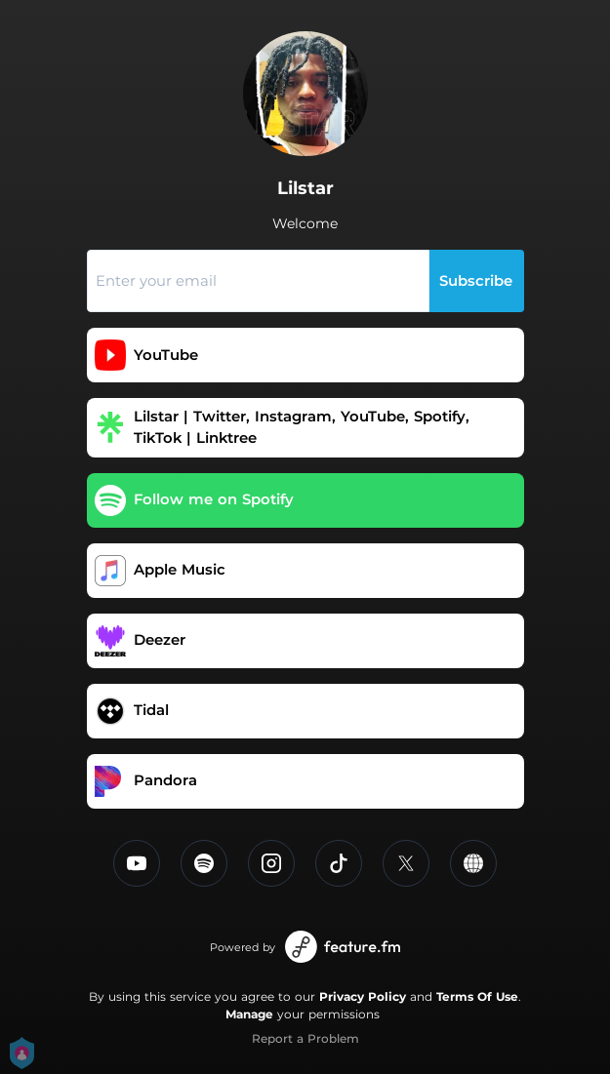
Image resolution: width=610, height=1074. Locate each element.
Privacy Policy (362, 996)
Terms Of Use (477, 996)
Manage (249, 1014)
